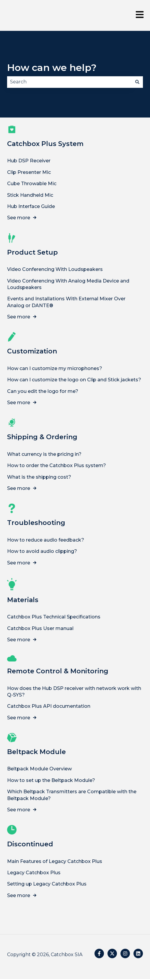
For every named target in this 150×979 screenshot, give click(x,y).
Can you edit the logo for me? (42, 391)
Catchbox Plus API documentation (48, 706)
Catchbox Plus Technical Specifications (53, 617)
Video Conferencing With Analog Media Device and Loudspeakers (68, 284)
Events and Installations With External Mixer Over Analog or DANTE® (66, 302)
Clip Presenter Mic (29, 172)
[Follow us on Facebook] (99, 953)
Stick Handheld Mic (30, 195)
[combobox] (69, 82)
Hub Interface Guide (31, 206)
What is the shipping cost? (39, 477)
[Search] (137, 82)
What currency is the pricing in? (44, 454)
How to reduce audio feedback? (45, 539)
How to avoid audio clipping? (42, 551)
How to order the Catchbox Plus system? (56, 465)
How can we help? (52, 67)
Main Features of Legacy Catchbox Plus (54, 861)
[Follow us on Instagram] (125, 953)
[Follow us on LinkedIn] (138, 953)
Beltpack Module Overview (39, 769)
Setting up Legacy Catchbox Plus (47, 884)
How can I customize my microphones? (54, 368)
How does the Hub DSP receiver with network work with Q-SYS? (74, 691)
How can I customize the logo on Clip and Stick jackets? (74, 380)
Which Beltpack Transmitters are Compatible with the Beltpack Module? (71, 795)
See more (18, 217)
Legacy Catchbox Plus (34, 872)
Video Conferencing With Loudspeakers (55, 269)
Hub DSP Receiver (28, 161)
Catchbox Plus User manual (40, 628)
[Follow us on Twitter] (112, 953)
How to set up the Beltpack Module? (51, 780)
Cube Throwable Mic (31, 183)
